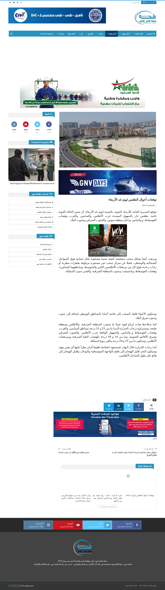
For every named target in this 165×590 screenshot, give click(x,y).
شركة (16, 585)
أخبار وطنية (112, 34)
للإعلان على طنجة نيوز (44, 264)
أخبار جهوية (126, 34)
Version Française (46, 34)
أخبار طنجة (139, 34)
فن (81, 34)
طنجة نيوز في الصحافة (43, 254)
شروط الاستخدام (45, 244)
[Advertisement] (82, 56)
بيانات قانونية (47, 249)
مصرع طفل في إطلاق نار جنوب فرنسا (74, 452)
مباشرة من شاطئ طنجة (44, 222)
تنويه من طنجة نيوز (45, 259)
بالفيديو (90, 34)
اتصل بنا (135, 2)
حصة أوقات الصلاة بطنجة (44, 202)
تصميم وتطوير (29, 585)
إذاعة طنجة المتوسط (44, 227)
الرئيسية (151, 34)
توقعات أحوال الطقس (44, 212)
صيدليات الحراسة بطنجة (44, 207)
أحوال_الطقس (147, 400)
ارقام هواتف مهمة (46, 217)
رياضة (101, 34)
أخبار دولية (71, 34)
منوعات (61, 34)
